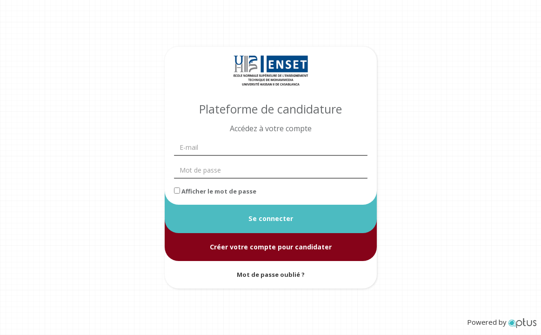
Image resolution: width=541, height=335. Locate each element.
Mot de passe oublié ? (271, 274)
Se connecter (270, 218)
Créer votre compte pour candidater (271, 246)
